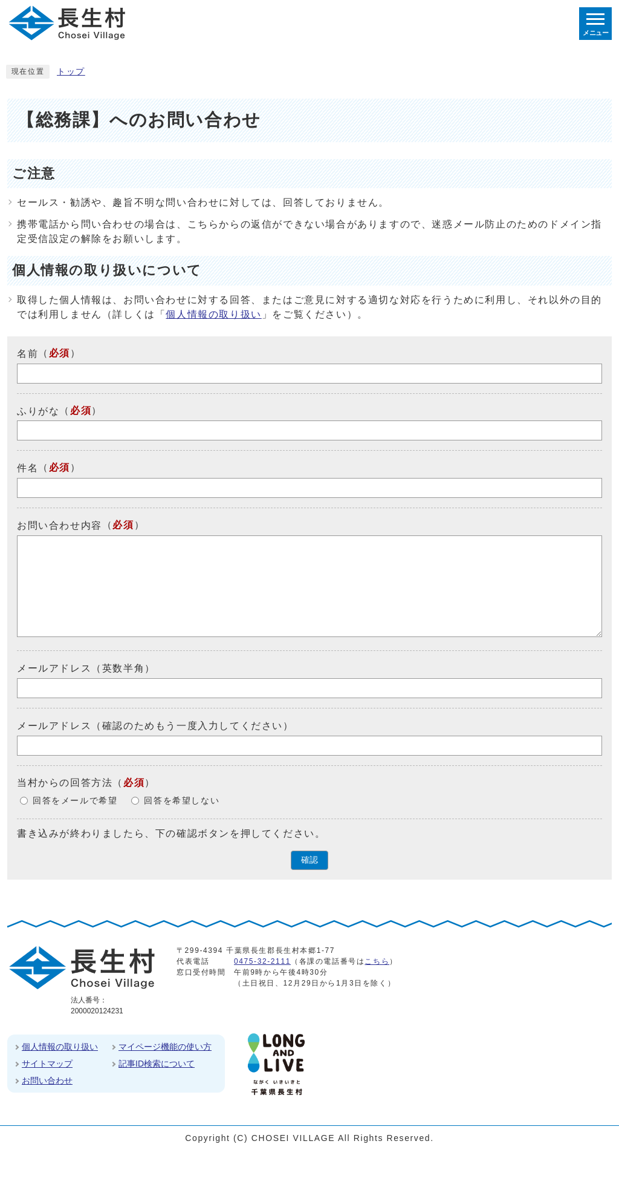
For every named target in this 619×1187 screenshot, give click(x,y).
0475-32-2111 (262, 961)
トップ (71, 71)
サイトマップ (47, 1063)
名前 (27, 353)
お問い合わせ (47, 1080)
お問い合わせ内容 (59, 525)
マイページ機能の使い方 (165, 1046)
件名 (27, 468)
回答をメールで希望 (75, 800)
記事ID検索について (156, 1063)
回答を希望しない (181, 800)
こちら (377, 961)
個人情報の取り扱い (213, 314)
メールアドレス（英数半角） (86, 668)
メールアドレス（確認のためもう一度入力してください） (155, 726)
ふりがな (38, 410)
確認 (309, 860)
